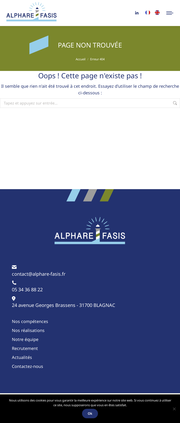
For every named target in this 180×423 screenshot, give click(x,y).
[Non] (174, 408)
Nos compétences (30, 321)
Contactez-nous (27, 366)
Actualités (22, 357)
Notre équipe (25, 339)
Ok (90, 413)
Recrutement (25, 348)
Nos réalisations (28, 330)
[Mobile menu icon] (169, 13)
